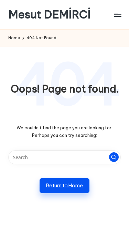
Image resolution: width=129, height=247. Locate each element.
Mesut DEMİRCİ (49, 15)
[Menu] (117, 14)
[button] (114, 157)
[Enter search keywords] (64, 157)
